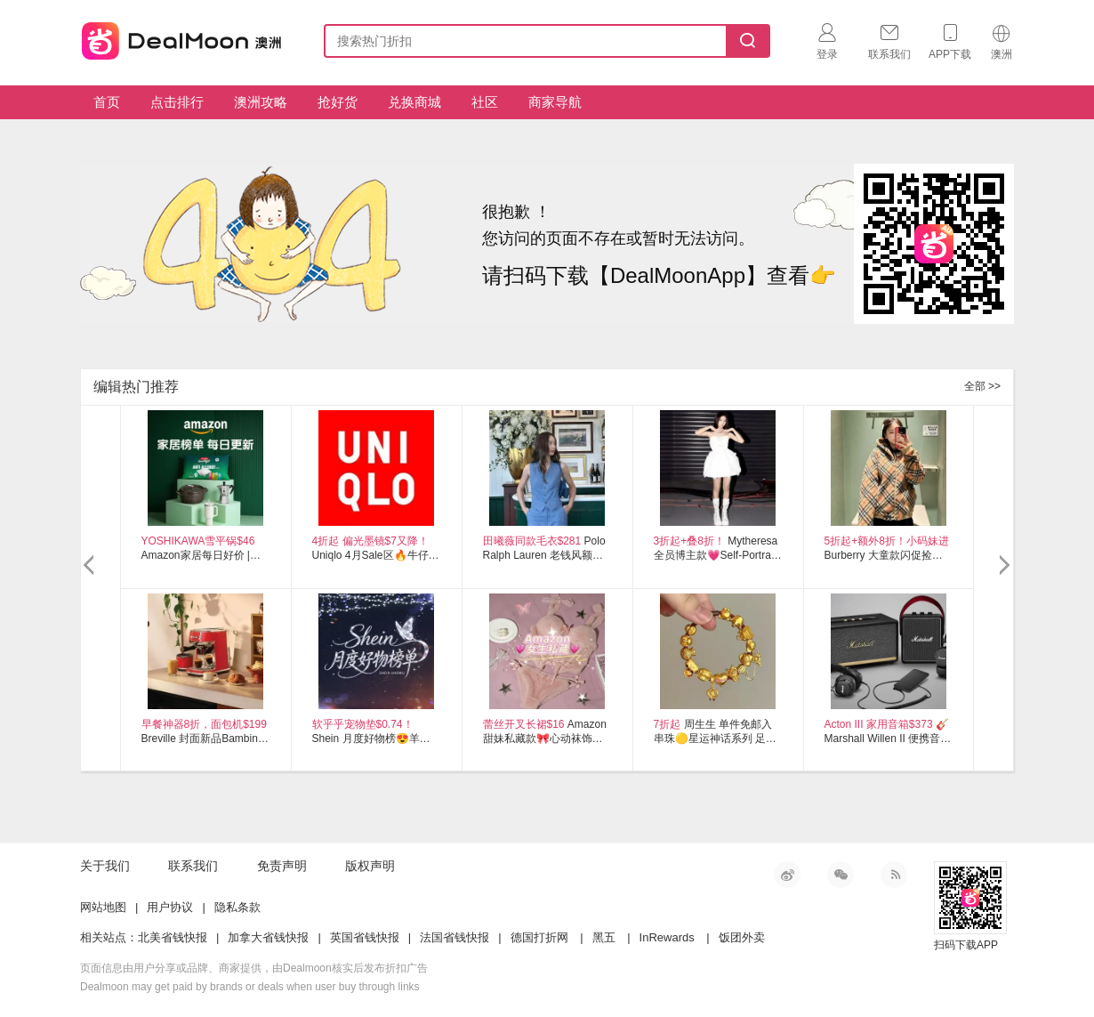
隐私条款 (237, 907)
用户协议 (170, 907)
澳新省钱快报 (183, 37)
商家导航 (555, 101)
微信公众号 (840, 874)
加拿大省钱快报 (268, 937)
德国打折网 (539, 937)
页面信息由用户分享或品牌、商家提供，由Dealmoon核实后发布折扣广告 (254, 968)
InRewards (667, 937)
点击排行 (177, 101)
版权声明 (370, 866)
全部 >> (982, 386)
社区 (484, 101)
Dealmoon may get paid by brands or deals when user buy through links (250, 987)
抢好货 (338, 101)
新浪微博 (787, 874)
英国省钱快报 (364, 937)
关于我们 (105, 866)
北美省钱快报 (172, 937)
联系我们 (193, 866)
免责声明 (282, 866)
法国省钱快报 (454, 937)
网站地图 (103, 907)
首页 (106, 101)
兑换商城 (414, 101)
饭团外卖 (742, 937)
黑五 (603, 937)
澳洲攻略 (260, 101)
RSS (894, 874)
